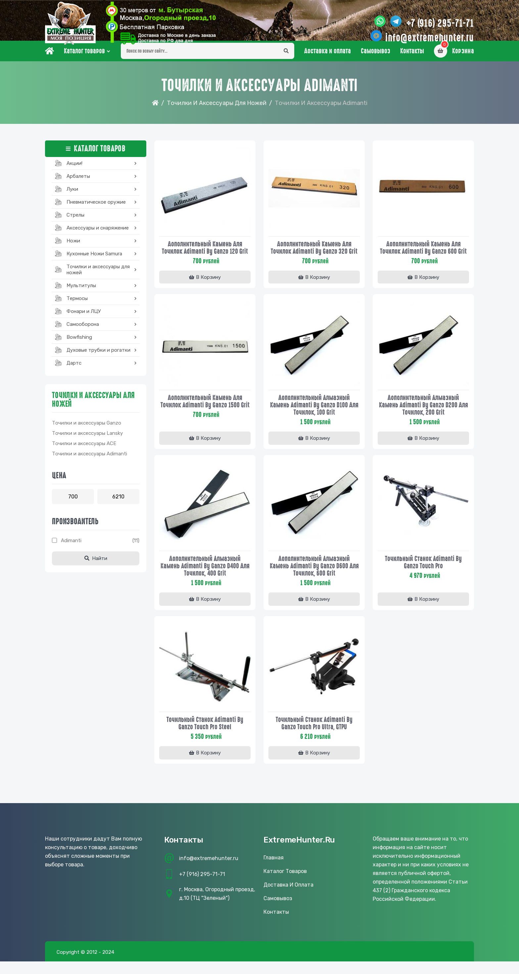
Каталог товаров (84, 60)
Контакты (412, 60)
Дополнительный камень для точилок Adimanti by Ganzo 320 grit (314, 255)
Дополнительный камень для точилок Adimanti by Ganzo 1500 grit (205, 413)
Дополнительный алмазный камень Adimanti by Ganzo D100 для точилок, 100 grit (314, 413)
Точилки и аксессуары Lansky (87, 442)
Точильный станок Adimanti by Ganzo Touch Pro (423, 571)
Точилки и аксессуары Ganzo (86, 432)
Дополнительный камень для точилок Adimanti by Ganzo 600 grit (423, 255)
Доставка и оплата (327, 60)
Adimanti (71, 549)
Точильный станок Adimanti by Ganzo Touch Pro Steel (204, 733)
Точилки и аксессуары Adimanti (89, 463)
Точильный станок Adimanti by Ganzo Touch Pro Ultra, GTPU (314, 733)
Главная (273, 870)
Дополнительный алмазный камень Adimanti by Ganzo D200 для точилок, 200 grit (423, 413)
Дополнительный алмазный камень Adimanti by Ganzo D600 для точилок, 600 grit (314, 575)
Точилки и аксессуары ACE (84, 452)
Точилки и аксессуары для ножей (216, 112)
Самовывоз (375, 60)
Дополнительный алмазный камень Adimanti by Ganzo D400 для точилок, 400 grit (205, 575)
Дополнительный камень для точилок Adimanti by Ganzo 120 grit (205, 255)
